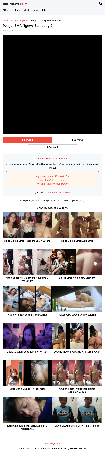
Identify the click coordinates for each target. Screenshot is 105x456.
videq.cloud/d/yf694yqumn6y (52, 183)
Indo (35, 10)
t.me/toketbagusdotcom (57, 192)
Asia (44, 10)
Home (6, 20)
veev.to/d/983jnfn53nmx (52, 179)
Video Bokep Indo (20, 20)
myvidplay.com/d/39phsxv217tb (52, 176)
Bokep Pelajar (29, 200)
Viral (26, 10)
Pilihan (6, 10)
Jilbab (17, 10)
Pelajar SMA (51, 200)
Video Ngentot (74, 200)
